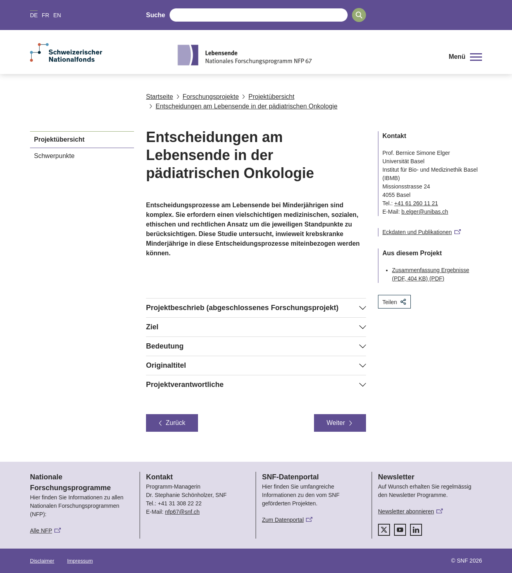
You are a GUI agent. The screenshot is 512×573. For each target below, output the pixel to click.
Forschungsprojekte (207, 96)
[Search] (359, 15)
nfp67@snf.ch (182, 512)
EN (57, 15)
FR (45, 15)
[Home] (306, 55)
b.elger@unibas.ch (424, 211)
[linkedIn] (416, 530)
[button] (465, 57)
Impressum (80, 561)
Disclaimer (42, 561)
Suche (155, 15)
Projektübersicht (268, 96)
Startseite (159, 96)
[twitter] (384, 530)
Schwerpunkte (54, 155)
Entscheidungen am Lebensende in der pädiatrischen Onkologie (243, 106)
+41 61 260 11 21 (416, 203)
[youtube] (400, 530)
